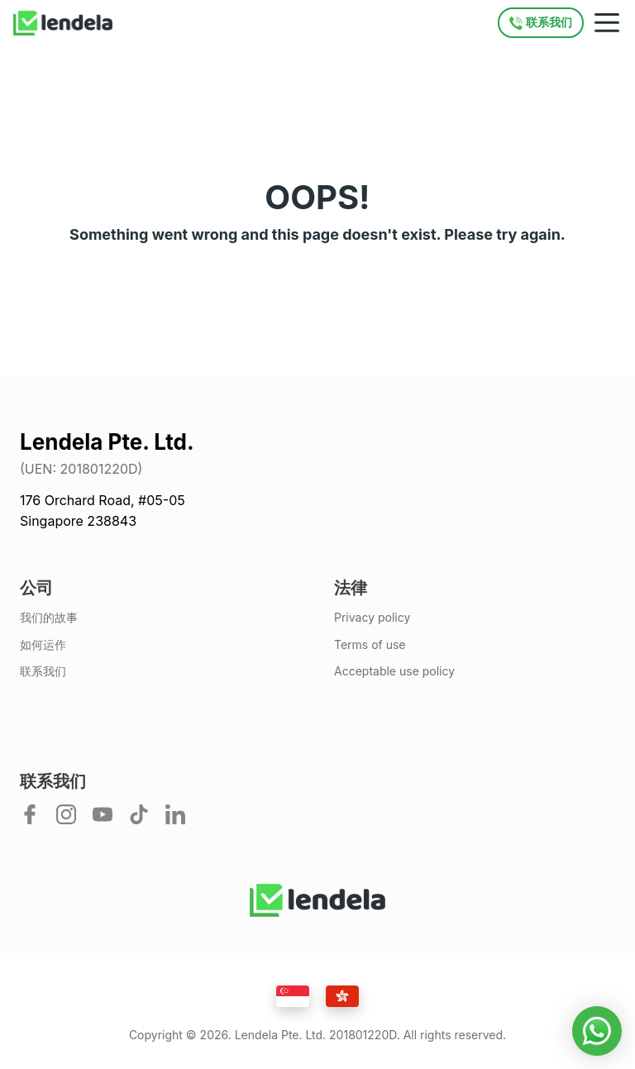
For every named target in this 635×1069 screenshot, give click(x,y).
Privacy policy (372, 617)
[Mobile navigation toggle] (607, 23)
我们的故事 (49, 617)
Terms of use (370, 644)
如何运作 (43, 644)
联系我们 (43, 671)
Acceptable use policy (394, 671)
